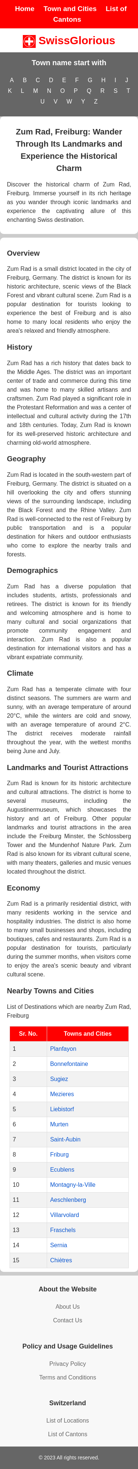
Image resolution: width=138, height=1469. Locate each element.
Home (25, 9)
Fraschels (62, 1230)
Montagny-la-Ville (72, 1185)
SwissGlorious (69, 40)
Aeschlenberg (68, 1200)
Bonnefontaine (69, 1064)
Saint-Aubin (65, 1139)
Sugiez (59, 1079)
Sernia (58, 1245)
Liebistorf (62, 1109)
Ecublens (62, 1170)
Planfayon (63, 1049)
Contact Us (67, 1320)
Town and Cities (69, 9)
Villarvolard (64, 1215)
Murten (59, 1124)
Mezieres (62, 1094)
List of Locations (67, 1420)
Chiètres (61, 1260)
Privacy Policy (67, 1364)
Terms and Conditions (67, 1377)
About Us (68, 1307)
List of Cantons (67, 1434)
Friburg (59, 1154)
